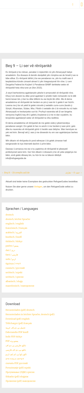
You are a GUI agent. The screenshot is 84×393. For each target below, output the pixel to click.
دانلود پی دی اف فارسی (16, 350)
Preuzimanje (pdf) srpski (18, 367)
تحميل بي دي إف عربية (15, 327)
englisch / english (15, 223)
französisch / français (16, 228)
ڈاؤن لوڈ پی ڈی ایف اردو (16, 354)
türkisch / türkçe (14, 241)
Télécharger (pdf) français (19, 323)
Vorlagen (38, 187)
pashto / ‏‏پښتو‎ (12, 245)
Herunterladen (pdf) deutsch (20, 310)
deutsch (10, 214)
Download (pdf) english (18, 318)
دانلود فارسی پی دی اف (16, 345)
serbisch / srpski (14, 272)
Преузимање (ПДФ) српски (20, 372)
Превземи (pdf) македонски (20, 381)
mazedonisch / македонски (20, 285)
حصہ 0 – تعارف (73, 172)
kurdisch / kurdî (14, 237)
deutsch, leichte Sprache (18, 219)
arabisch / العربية (14, 232)
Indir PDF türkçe (14, 336)
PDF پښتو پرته (12, 341)
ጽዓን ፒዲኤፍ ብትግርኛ (15, 358)
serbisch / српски (14, 277)
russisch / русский (15, 268)
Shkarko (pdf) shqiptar (17, 376)
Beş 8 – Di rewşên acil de (16, 172)
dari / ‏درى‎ (10, 250)
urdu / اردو (11, 259)
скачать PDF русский (17, 363)
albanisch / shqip (14, 281)
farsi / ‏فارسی (12, 254)
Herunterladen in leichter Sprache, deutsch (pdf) (30, 314)
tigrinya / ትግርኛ (13, 263)
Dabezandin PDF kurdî (17, 332)
